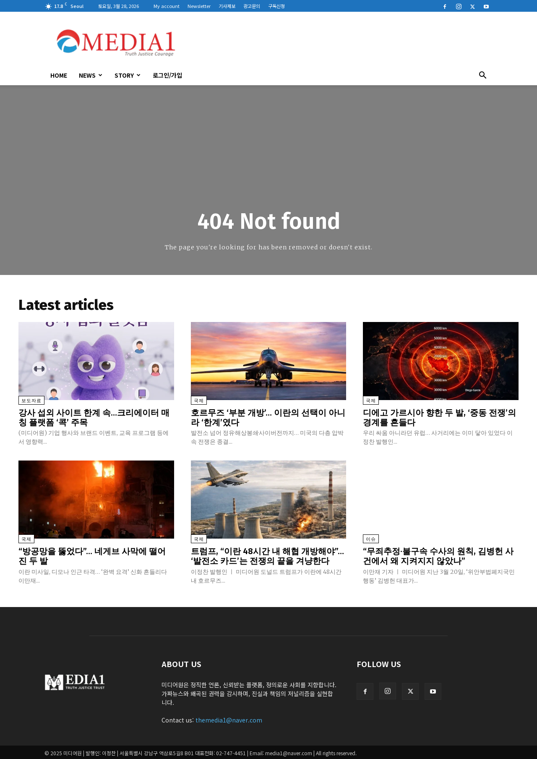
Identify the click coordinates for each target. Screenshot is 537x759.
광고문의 (251, 6)
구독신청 (276, 6)
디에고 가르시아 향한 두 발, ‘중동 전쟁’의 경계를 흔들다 (439, 417)
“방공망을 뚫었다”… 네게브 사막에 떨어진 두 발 (92, 555)
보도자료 (31, 400)
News (90, 75)
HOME (58, 75)
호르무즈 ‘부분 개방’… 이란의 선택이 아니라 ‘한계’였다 (268, 417)
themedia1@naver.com (229, 718)
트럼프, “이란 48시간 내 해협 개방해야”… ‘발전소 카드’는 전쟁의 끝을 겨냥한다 (267, 555)
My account (167, 6)
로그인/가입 (167, 75)
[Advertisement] (340, 42)
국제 (199, 400)
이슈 (371, 538)
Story (128, 75)
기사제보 (227, 6)
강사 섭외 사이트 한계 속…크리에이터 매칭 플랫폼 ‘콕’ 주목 (93, 417)
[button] (482, 76)
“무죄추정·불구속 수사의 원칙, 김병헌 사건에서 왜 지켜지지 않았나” (438, 555)
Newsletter (199, 6)
